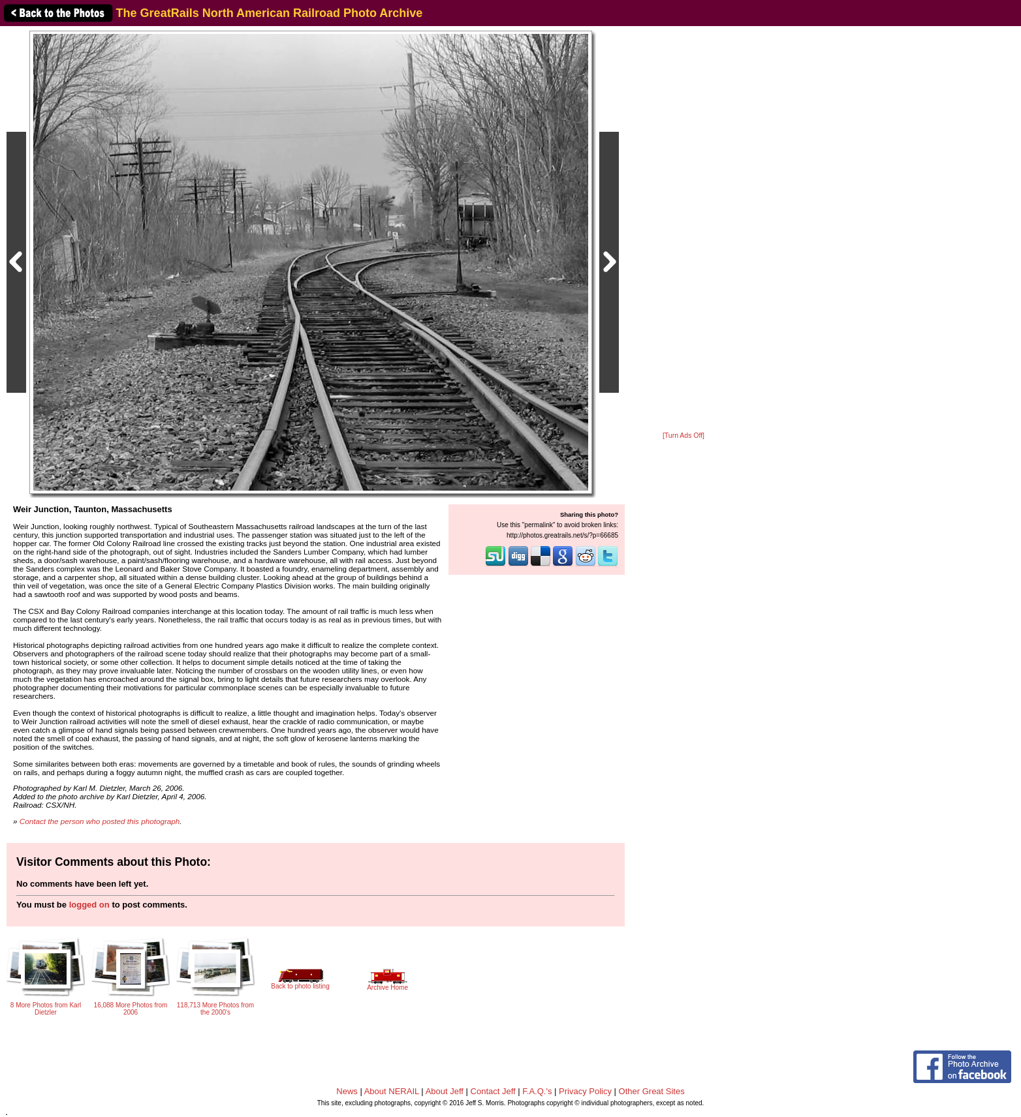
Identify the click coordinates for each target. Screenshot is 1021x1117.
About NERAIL (391, 1091)
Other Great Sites (652, 1091)
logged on (89, 905)
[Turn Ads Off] (683, 435)
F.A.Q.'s (537, 1091)
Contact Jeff (493, 1091)
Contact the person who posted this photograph (100, 821)
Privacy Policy (585, 1091)
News (347, 1091)
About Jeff (444, 1091)
